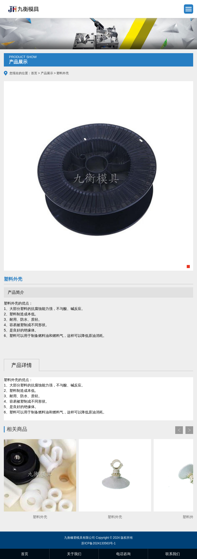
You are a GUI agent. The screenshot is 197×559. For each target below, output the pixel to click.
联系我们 (172, 554)
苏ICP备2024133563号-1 (98, 543)
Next (189, 430)
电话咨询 (123, 554)
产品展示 (47, 73)
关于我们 (74, 554)
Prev (179, 430)
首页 (34, 73)
